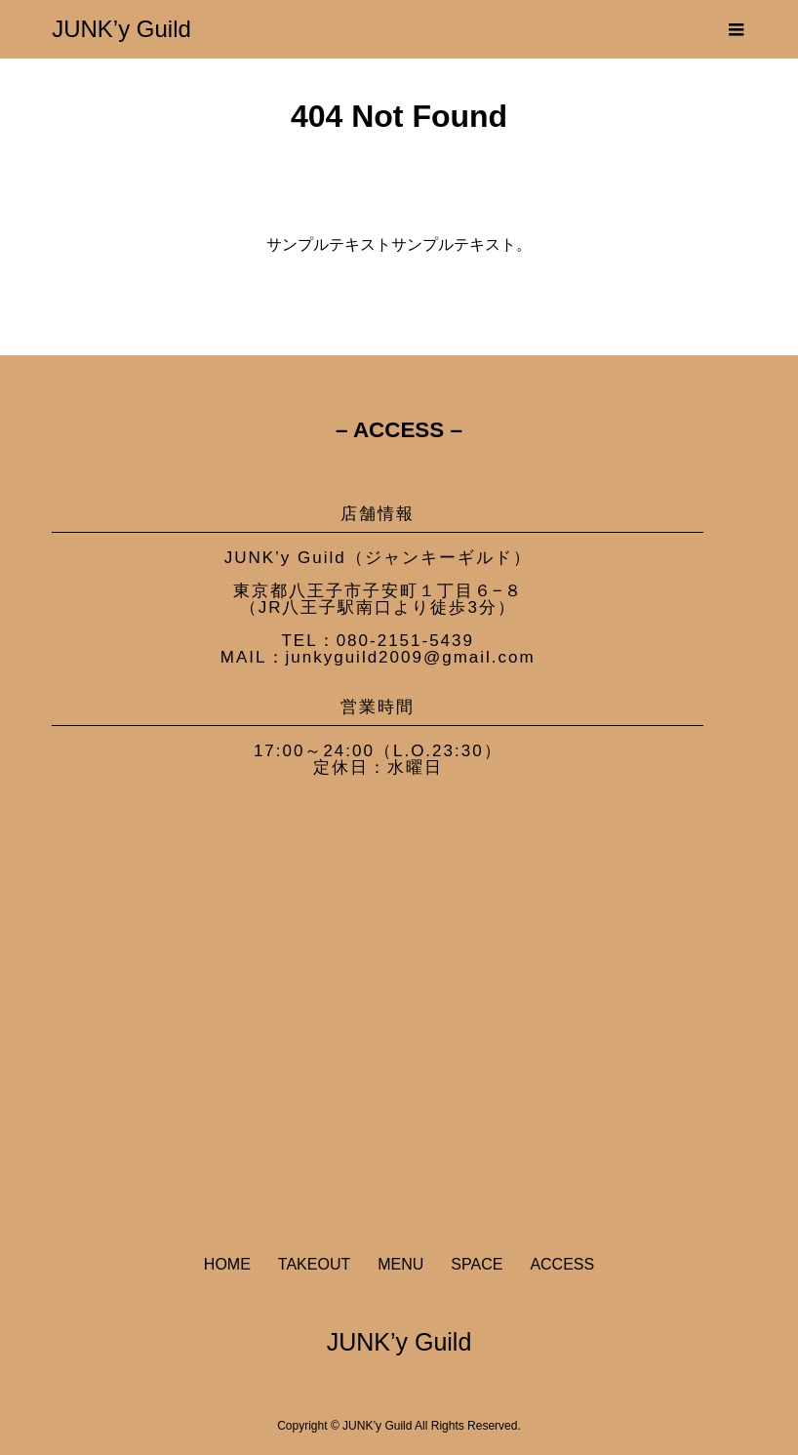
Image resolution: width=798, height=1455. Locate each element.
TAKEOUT (314, 1264)
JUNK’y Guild (121, 29)
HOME (227, 1264)
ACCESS (562, 1264)
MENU (400, 1264)
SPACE (476, 1264)
